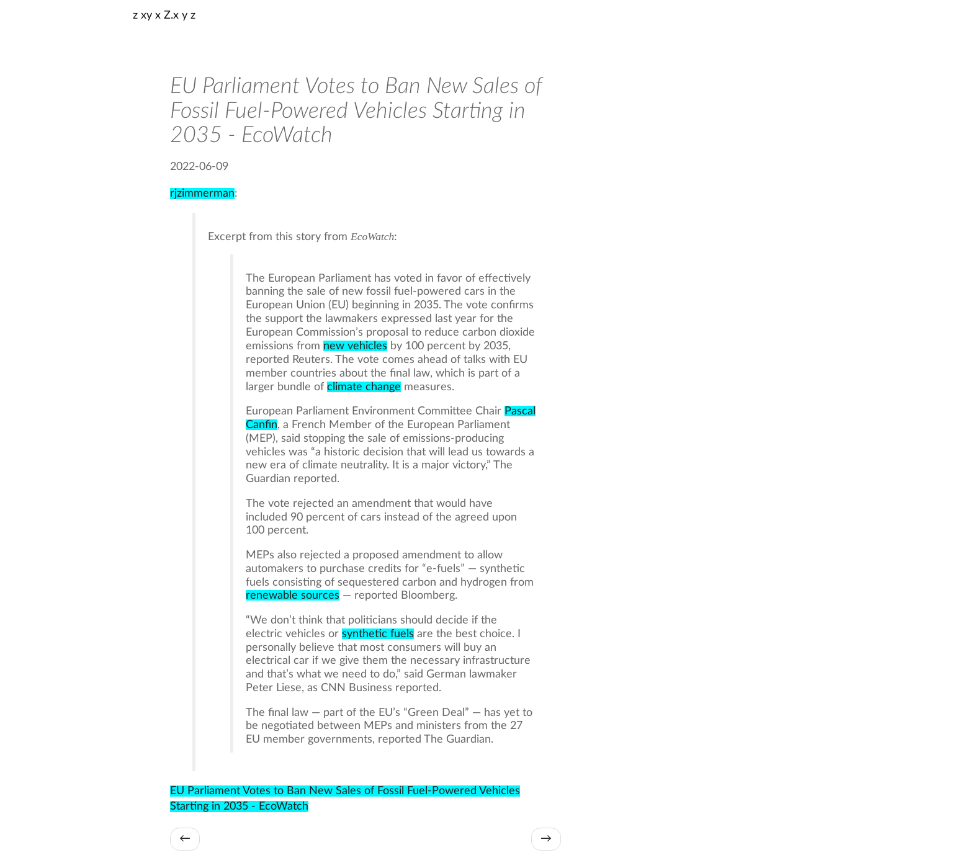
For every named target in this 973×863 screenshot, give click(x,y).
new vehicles (355, 346)
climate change (364, 387)
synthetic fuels (378, 633)
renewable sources (292, 595)
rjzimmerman (202, 193)
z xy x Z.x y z (164, 15)
